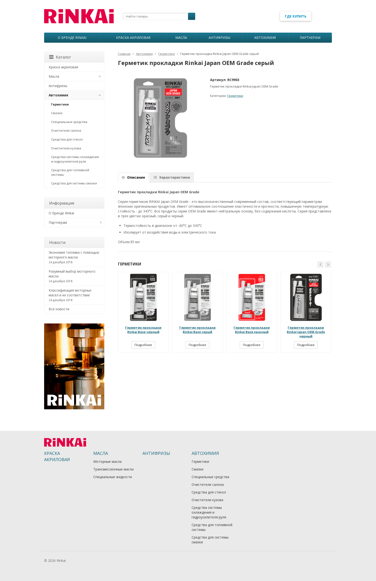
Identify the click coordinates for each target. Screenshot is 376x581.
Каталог (60, 57)
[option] (143, 312)
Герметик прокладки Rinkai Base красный (252, 329)
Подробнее (143, 345)
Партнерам (310, 37)
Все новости (59, 309)
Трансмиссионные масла (113, 469)
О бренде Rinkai (72, 37)
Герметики (235, 96)
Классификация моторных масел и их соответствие (74, 295)
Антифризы (219, 37)
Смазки (56, 113)
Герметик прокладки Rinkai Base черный (143, 329)
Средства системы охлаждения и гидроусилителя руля (75, 159)
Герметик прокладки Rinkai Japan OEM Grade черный (306, 331)
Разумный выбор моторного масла (74, 276)
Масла (181, 37)
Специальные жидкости (112, 477)
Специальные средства (69, 122)
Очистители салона (66, 130)
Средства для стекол (67, 139)
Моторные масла (107, 461)
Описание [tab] (133, 177)
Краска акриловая (133, 37)
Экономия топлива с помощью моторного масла (74, 257)
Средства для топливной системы (70, 172)
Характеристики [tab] (171, 177)
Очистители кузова (66, 148)
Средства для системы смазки (74, 183)
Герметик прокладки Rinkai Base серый (197, 329)
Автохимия (265, 37)
